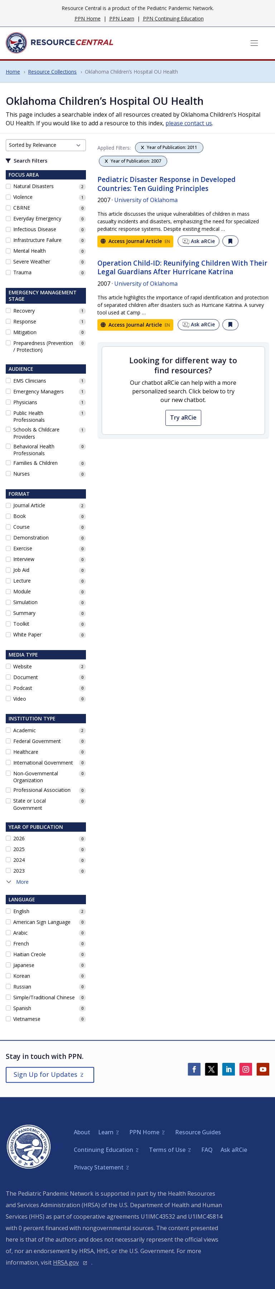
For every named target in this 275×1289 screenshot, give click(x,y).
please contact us (188, 123)
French (21, 943)
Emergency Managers (38, 391)
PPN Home (87, 18)
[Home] (59, 43)
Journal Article (29, 505)
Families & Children (35, 462)
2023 (19, 870)
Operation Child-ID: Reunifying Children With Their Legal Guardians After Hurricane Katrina (182, 267)
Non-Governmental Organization (35, 777)
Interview (23, 559)
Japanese (23, 965)
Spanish (22, 1008)
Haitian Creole (29, 954)
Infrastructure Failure (37, 240)
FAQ (207, 1150)
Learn (106, 1132)
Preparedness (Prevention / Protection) (43, 347)
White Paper (27, 634)
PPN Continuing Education (173, 18)
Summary (24, 613)
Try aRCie (183, 417)
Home (13, 71)
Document (25, 677)
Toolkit (21, 623)
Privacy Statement (99, 1167)
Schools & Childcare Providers (36, 433)
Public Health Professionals (29, 417)
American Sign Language (42, 922)
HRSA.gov (66, 1262)
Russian (22, 986)
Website (22, 666)
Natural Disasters (33, 186)
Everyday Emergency (37, 218)
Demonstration (31, 537)
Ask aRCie (198, 241)
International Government (43, 762)
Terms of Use (167, 1150)
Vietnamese (26, 1018)
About (82, 1132)
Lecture (22, 580)
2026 (19, 838)
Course (21, 526)
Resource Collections (52, 71)
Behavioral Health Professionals (33, 450)
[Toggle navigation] (254, 43)
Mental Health (29, 250)
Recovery (24, 310)
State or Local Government (29, 804)
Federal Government (37, 741)
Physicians (25, 402)
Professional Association (42, 789)
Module (22, 591)
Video (19, 698)
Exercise (22, 548)
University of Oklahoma (146, 200)
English (21, 911)
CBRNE (21, 207)
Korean (21, 975)
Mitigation (25, 332)
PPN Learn (121, 18)
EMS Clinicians (29, 380)
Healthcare (25, 751)
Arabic (20, 932)
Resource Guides (198, 1132)
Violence (23, 196)
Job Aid (21, 569)
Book (19, 516)
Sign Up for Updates (45, 1074)
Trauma (22, 272)
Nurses (21, 473)
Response (24, 321)
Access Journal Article (135, 241)
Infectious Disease (34, 229)
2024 (19, 859)
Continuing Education (103, 1150)
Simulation (25, 602)
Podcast (22, 688)
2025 (19, 849)
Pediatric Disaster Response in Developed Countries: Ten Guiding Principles (166, 184)
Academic (24, 730)
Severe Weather (31, 261)
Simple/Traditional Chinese (44, 997)
